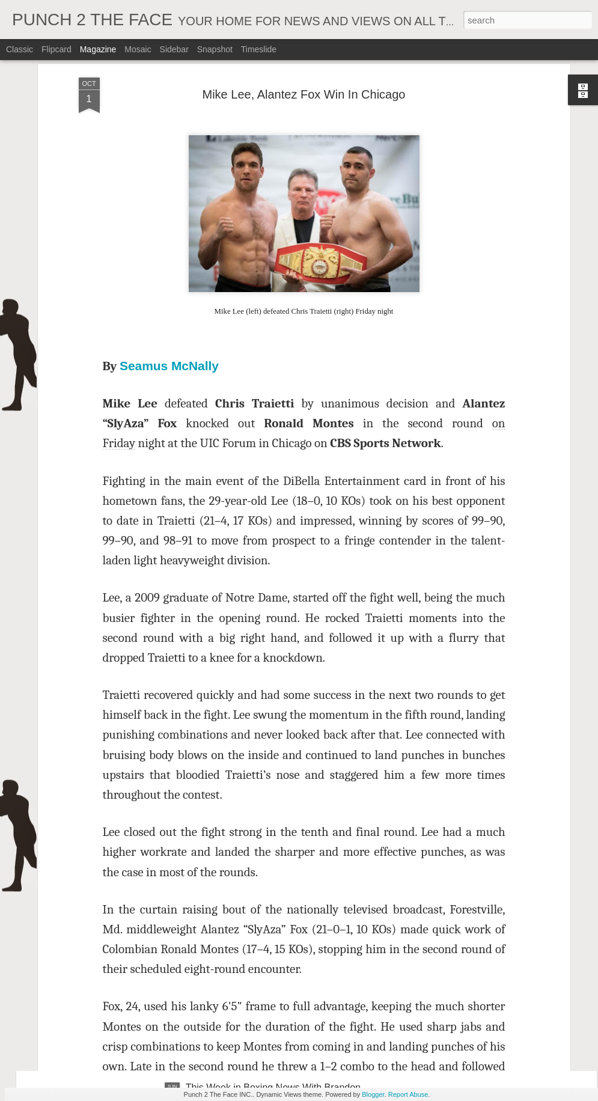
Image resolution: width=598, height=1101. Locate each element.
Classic (19, 49)
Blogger (373, 1094)
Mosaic (137, 49)
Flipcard (56, 49)
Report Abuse (408, 1094)
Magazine (98, 49)
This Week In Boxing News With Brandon (273, 678)
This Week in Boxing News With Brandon (273, 951)
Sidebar (174, 49)
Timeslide (258, 49)
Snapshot (215, 49)
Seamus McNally (169, 117)
